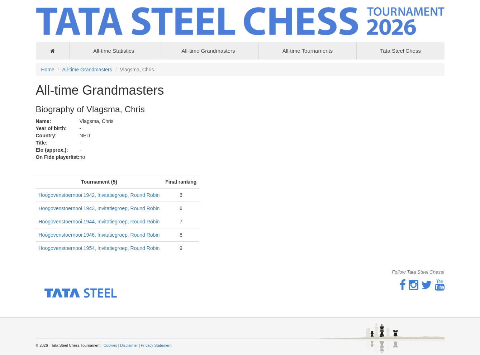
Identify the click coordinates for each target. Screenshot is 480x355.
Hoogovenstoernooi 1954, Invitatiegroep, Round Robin (99, 248)
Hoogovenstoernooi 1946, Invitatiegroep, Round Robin (99, 235)
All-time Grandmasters (208, 51)
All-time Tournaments (307, 51)
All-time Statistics (113, 51)
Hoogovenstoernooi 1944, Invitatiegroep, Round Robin (99, 221)
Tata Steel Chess (400, 51)
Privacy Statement (156, 345)
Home (47, 69)
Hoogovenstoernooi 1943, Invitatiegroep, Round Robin (99, 208)
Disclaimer (129, 345)
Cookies (110, 345)
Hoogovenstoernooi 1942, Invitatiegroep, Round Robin (99, 195)
